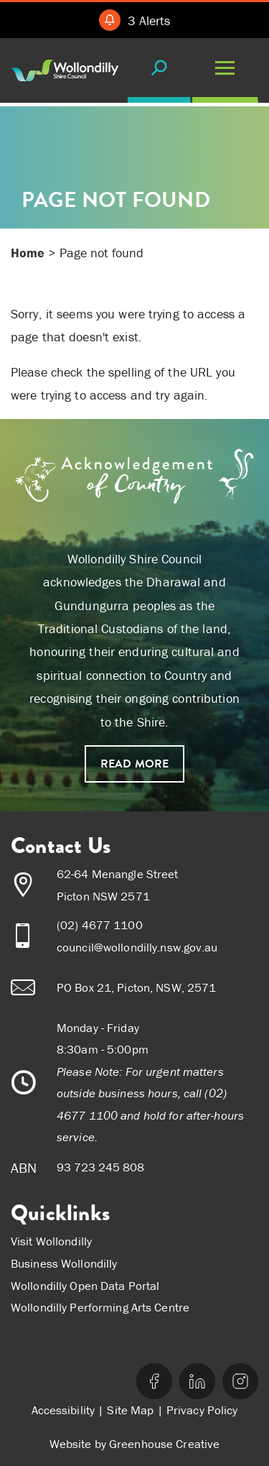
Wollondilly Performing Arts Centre (100, 1307)
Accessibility (63, 1410)
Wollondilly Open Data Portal (85, 1286)
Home (27, 252)
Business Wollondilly (64, 1263)
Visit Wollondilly (51, 1241)
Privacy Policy (202, 1410)
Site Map (130, 1410)
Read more (134, 764)
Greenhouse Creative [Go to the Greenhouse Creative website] (164, 1444)
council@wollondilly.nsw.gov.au (137, 947)
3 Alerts (149, 20)
